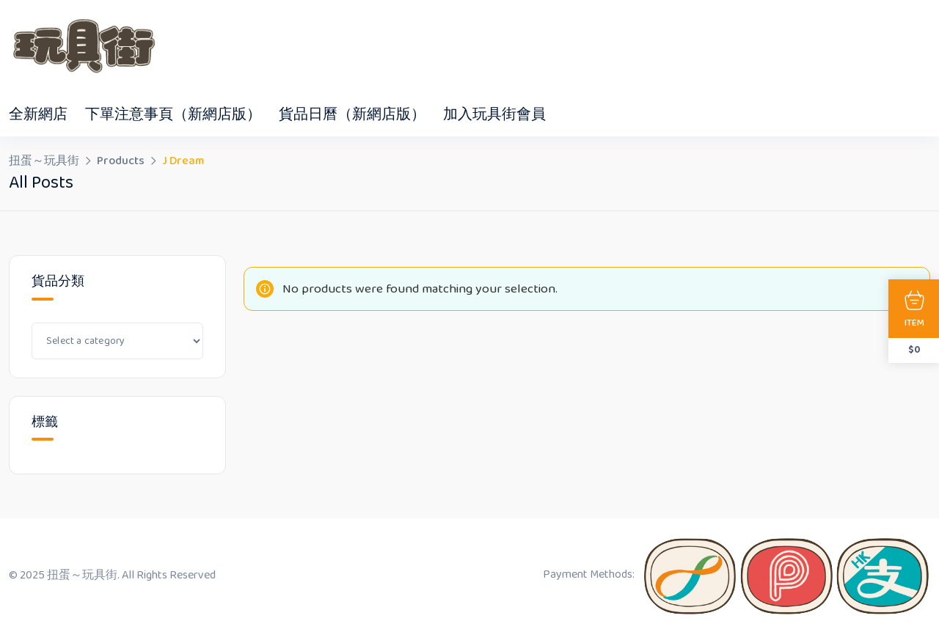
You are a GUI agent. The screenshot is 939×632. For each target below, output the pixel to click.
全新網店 (38, 114)
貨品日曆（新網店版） (352, 114)
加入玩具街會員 (494, 114)
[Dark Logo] (82, 46)
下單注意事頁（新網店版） (173, 114)
